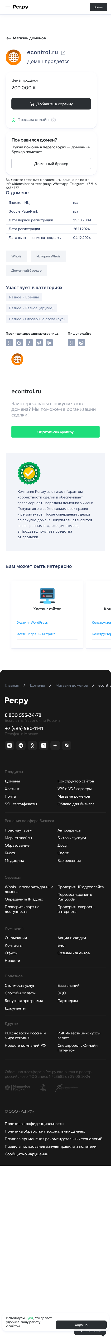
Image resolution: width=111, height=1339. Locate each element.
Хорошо (81, 1325)
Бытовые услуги (72, 837)
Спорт (63, 852)
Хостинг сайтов (47, 608)
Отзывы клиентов (74, 953)
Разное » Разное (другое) (31, 308)
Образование (17, 845)
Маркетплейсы (18, 837)
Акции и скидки (72, 937)
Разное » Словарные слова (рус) (37, 319)
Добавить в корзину (54, 103)
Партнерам (68, 1000)
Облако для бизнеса (76, 803)
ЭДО (62, 993)
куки (29, 1318)
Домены (12, 781)
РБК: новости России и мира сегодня (25, 1035)
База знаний (69, 985)
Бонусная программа (24, 1000)
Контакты (13, 945)
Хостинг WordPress (32, 622)
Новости (12, 960)
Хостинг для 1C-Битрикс (36, 634)
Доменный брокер (51, 163)
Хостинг (12, 788)
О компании (16, 937)
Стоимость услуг (19, 985)
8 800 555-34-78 (23, 715)
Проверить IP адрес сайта (81, 886)
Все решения (69, 860)
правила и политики (78, 1146)
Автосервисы (69, 830)
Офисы (11, 953)
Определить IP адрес (24, 899)
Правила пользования (25, 1146)
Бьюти (10, 852)
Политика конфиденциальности (34, 1123)
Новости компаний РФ (25, 1045)
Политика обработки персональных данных (45, 1131)
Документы (15, 1008)
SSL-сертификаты (21, 803)
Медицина (14, 860)
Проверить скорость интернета (76, 909)
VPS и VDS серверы (75, 788)
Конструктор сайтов (76, 781)
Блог (62, 945)
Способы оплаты (20, 993)
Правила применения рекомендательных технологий (53, 1138)
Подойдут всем (18, 830)
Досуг (63, 845)
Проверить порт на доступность (22, 909)
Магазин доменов (29, 38)
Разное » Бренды (24, 297)
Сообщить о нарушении (26, 1154)
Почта (10, 796)
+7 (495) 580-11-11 (24, 728)
